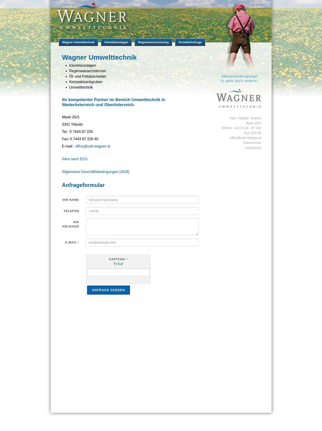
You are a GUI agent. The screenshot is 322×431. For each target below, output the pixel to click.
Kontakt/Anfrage (190, 42)
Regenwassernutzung (153, 42)
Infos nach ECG (75, 159)
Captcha (118, 259)
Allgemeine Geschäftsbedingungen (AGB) (96, 172)
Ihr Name (70, 199)
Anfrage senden (108, 290)
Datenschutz (252, 143)
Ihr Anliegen (70, 224)
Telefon (71, 211)
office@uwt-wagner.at (92, 146)
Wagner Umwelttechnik (78, 42)
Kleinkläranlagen (116, 42)
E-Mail (72, 242)
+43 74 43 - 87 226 (247, 128)
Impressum (253, 148)
